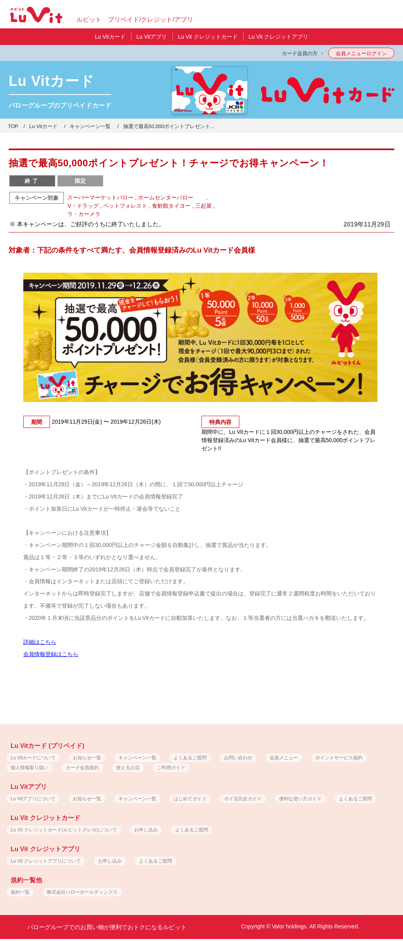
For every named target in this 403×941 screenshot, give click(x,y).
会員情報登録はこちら (50, 654)
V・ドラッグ (82, 206)
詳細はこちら (39, 642)
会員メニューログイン (361, 53)
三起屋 (203, 206)
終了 (32, 181)
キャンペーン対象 (37, 198)
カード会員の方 (300, 53)
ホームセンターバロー (171, 197)
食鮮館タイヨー (171, 206)
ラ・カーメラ (83, 214)
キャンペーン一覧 (90, 126)
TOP (13, 126)
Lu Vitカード (43, 126)
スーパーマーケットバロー (100, 197)
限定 (80, 181)
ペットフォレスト (125, 206)
